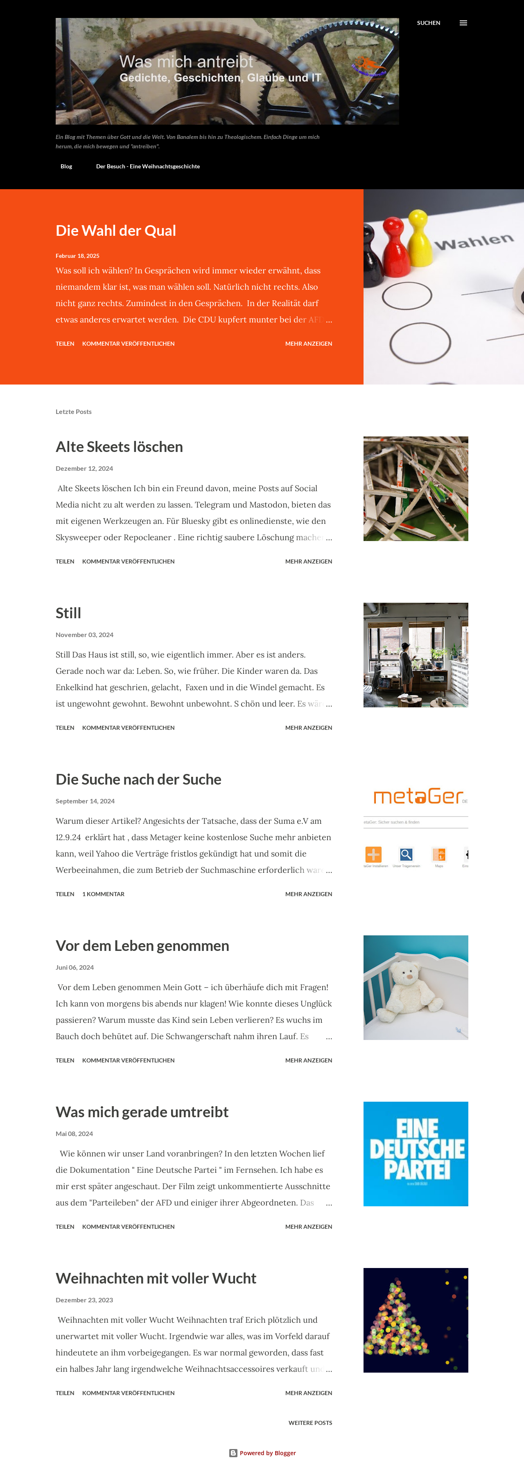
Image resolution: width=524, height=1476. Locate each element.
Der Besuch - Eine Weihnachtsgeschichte (143, 166)
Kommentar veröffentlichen (128, 343)
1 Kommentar (103, 893)
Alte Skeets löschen (119, 446)
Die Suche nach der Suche (138, 779)
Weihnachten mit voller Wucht (156, 1278)
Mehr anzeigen (308, 343)
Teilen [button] (65, 343)
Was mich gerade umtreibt (142, 1111)
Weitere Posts (310, 1422)
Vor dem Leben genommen (142, 945)
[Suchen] (428, 23)
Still (68, 613)
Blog (61, 166)
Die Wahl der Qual (116, 230)
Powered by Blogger (262, 1453)
